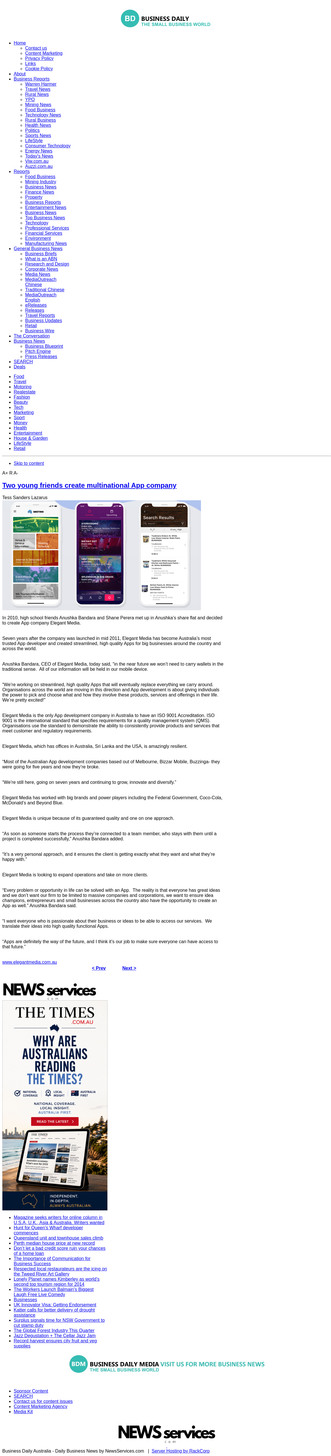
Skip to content (29, 463)
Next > (129, 968)
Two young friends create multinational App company (89, 485)
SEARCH (23, 1396)
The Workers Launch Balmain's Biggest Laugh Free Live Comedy (53, 1292)
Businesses (25, 1299)
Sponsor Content (31, 1391)
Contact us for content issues (43, 1401)
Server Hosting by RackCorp (181, 1451)
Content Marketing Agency (40, 1406)
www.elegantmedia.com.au (29, 962)
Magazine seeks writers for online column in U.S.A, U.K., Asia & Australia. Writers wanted (59, 1220)
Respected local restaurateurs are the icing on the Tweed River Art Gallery (60, 1271)
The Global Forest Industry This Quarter (54, 1330)
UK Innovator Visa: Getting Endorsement (55, 1304)
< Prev (99, 968)
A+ (5, 473)
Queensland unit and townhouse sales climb (58, 1238)
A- (16, 473)
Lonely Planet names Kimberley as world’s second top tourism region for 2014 (56, 1282)
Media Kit (23, 1411)
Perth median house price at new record (54, 1243)
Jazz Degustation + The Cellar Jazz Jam (55, 1335)
